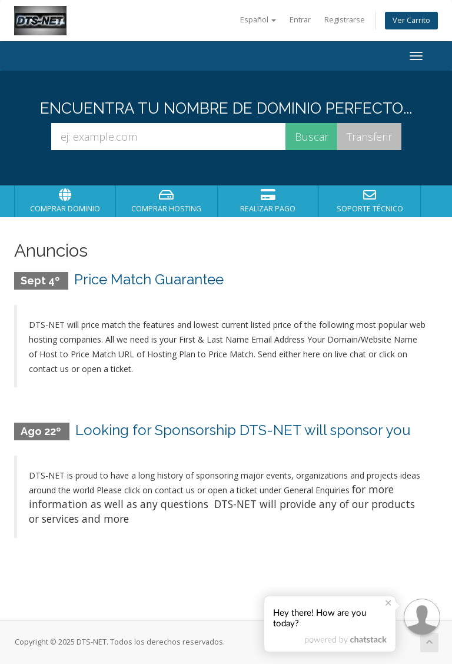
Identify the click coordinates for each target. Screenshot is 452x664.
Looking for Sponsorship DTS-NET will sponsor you (243, 430)
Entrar (300, 20)
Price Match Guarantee (149, 279)
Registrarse (344, 20)
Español (258, 20)
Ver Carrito (411, 20)
